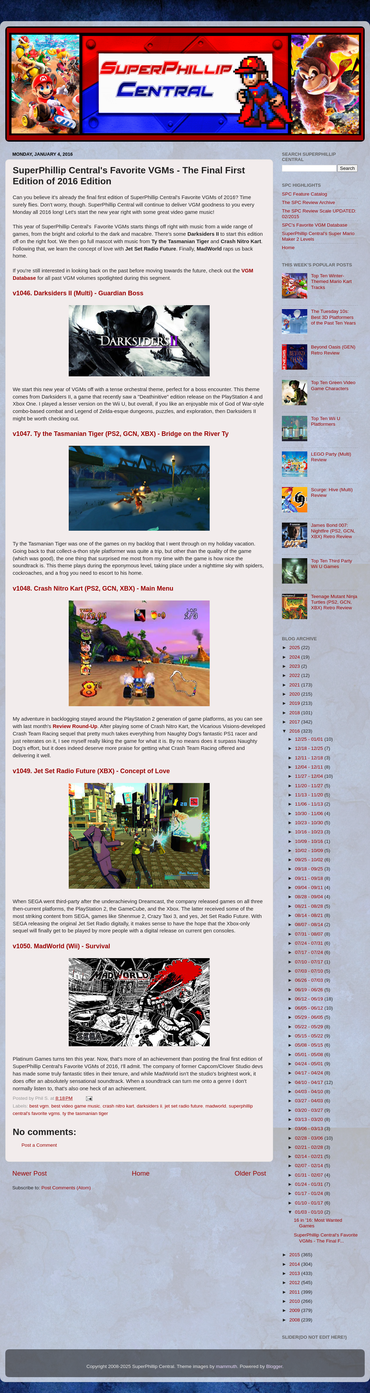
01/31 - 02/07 (309, 1175)
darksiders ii (149, 1106)
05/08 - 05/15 (309, 1045)
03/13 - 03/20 (309, 1119)
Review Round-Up (75, 726)
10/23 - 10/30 (309, 822)
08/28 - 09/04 (309, 896)
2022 (295, 675)
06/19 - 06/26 (309, 989)
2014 (295, 1264)
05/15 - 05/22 (309, 1035)
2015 (295, 1254)
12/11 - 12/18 (309, 757)
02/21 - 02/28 (309, 1147)
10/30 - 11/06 (309, 813)
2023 (295, 666)
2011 (295, 1292)
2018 (295, 712)
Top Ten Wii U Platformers (325, 421)
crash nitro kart (118, 1106)
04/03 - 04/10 (309, 1091)
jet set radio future (184, 1106)
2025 (295, 647)
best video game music (75, 1106)
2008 (295, 1320)
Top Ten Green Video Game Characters (333, 385)
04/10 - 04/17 (309, 1082)
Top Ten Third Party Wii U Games (331, 563)
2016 (295, 731)
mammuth (226, 1366)
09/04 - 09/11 (309, 887)
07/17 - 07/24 (309, 952)
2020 (295, 694)
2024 (295, 657)
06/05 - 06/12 (309, 1008)
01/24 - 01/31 (309, 1184)
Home (140, 1173)
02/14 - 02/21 (309, 1156)
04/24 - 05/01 (309, 1063)
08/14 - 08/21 (309, 915)
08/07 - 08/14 (309, 924)
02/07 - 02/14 (309, 1165)
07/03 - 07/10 (309, 971)
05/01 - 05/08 (309, 1054)
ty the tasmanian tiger (85, 1113)
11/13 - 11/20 (309, 794)
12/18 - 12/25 (309, 748)
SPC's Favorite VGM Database (314, 225)
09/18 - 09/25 (309, 868)
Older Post (250, 1173)
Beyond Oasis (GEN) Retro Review (333, 349)
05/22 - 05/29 (309, 1026)
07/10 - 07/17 (309, 961)
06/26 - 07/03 (309, 980)
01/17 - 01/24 (309, 1193)
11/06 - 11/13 (309, 804)
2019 (295, 703)
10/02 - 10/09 (309, 850)
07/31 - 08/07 (309, 934)
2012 (295, 1282)
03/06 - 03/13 (309, 1128)
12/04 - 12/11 (309, 767)
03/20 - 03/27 (309, 1110)
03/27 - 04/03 (309, 1100)
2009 (295, 1310)
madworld (215, 1106)
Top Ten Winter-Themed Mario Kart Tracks (331, 281)
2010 (295, 1301)
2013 (295, 1273)
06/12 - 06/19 (309, 998)
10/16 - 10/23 (309, 831)
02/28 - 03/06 (309, 1138)
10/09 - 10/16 (309, 841)
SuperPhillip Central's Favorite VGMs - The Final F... (326, 1237)
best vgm (39, 1106)
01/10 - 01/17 (309, 1203)
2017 (295, 722)
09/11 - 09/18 (309, 878)
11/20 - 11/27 (309, 785)
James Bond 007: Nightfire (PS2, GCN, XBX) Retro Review (333, 531)
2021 (295, 685)
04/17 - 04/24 (309, 1072)
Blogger (274, 1366)
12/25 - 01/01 (309, 739)
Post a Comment (39, 1145)
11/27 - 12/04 (309, 776)
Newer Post (29, 1173)
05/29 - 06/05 (309, 1017)
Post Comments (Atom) (66, 1187)
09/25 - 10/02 (309, 859)
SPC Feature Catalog (304, 194)
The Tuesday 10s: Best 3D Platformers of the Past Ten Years (333, 317)
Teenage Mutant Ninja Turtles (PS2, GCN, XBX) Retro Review (334, 602)
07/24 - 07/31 (309, 943)
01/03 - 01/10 (309, 1212)
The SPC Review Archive (308, 202)
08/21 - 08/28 (309, 906)
